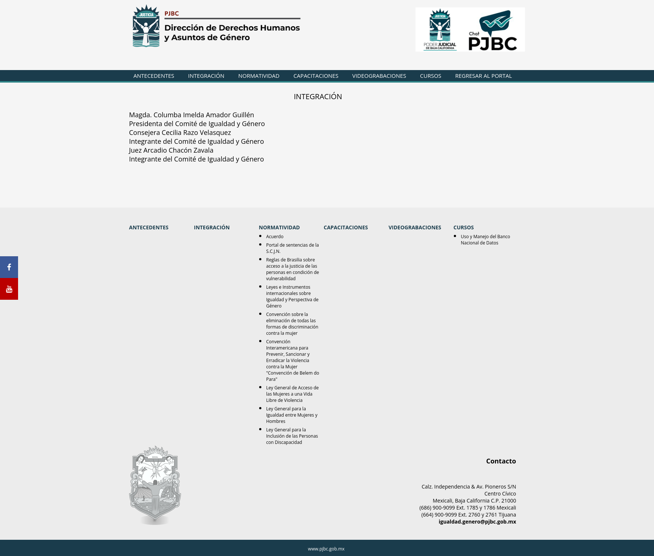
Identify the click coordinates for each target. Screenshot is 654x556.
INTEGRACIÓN (206, 75)
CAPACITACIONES (315, 75)
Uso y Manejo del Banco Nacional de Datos (485, 239)
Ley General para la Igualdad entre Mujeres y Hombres (291, 415)
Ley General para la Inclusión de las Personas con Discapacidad (292, 436)
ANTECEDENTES (153, 75)
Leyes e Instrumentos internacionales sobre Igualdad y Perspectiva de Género (292, 296)
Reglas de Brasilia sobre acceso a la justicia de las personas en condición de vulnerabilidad (292, 269)
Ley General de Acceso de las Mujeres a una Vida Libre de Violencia (292, 394)
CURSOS (430, 75)
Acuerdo (274, 236)
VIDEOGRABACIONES (379, 75)
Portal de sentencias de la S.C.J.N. (292, 248)
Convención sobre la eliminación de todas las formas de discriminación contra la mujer (292, 323)
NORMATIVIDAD (258, 75)
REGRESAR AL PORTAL (483, 75)
